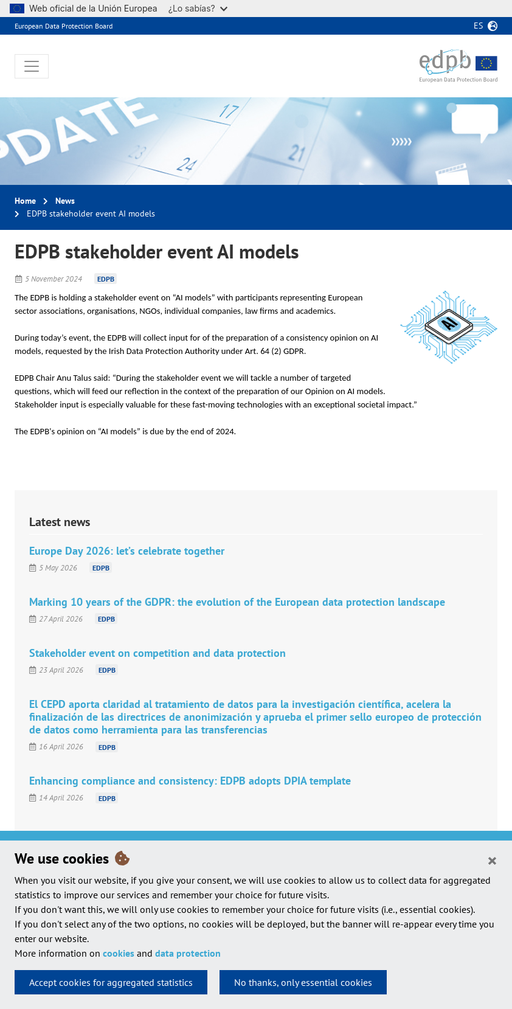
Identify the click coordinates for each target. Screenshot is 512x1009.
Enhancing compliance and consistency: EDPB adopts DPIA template (190, 781)
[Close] (492, 860)
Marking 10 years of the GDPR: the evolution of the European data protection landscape (237, 602)
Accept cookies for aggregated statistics (111, 982)
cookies (118, 953)
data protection (188, 953)
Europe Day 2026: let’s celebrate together (126, 551)
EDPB (105, 278)
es (478, 25)
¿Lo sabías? (197, 8)
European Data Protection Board (63, 25)
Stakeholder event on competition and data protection (157, 653)
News (65, 200)
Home (25, 200)
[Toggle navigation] (32, 66)
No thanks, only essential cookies (303, 982)
